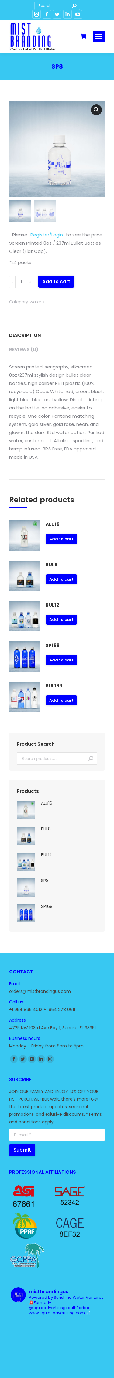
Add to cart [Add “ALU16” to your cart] (61, 539)
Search (91, 758)
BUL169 (54, 686)
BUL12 (52, 605)
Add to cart (56, 281)
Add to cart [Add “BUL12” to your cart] (61, 620)
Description (25, 335)
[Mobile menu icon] (99, 36)
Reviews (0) (23, 349)
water (35, 302)
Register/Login (46, 235)
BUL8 (51, 565)
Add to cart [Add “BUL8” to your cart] (61, 579)
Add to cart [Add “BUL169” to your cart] (61, 700)
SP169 (53, 645)
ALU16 (53, 524)
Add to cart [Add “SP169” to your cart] (61, 660)
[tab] (57, 332)
